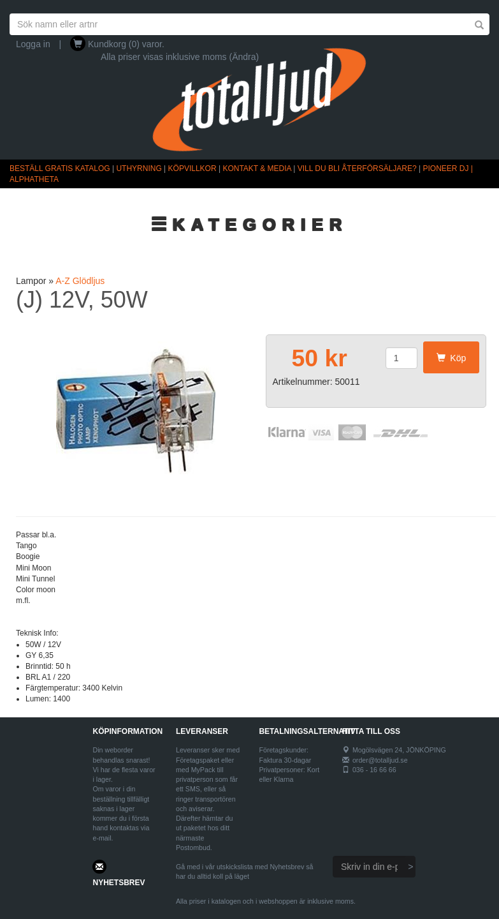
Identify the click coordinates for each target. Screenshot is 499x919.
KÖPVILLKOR (192, 168)
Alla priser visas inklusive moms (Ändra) (180, 57)
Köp (451, 358)
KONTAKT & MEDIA (256, 168)
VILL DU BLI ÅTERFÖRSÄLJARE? (357, 168)
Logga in (33, 44)
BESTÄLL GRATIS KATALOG (60, 168)
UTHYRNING (138, 168)
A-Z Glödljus (80, 281)
